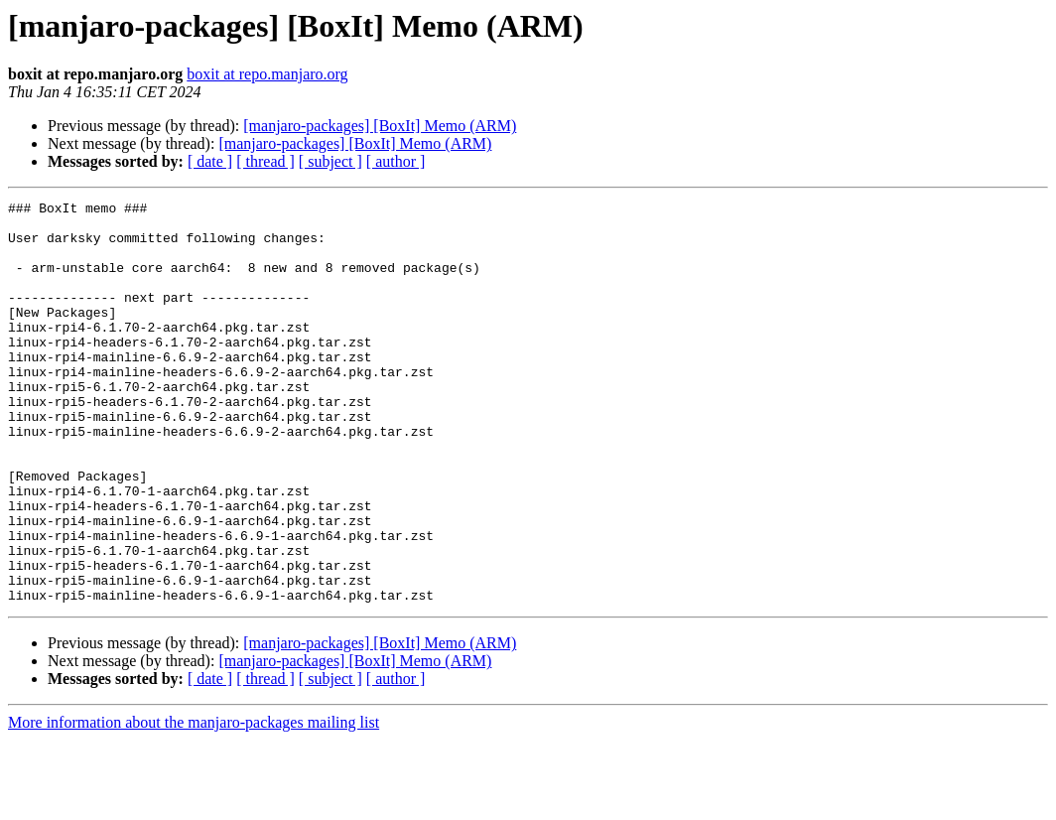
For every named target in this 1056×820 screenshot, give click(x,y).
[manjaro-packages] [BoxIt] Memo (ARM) (379, 125)
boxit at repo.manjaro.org (267, 74)
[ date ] (210, 161)
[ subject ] (330, 161)
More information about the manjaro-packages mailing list (193, 802)
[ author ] (396, 161)
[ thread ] (265, 161)
